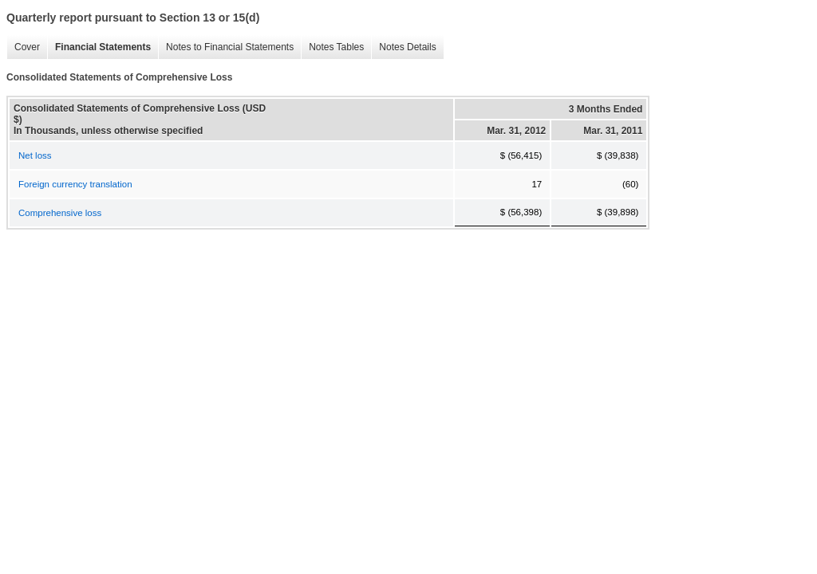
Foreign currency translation (75, 184)
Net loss (35, 155)
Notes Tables (336, 47)
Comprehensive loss (59, 213)
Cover (27, 47)
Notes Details (407, 47)
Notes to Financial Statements (230, 47)
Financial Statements (103, 47)
